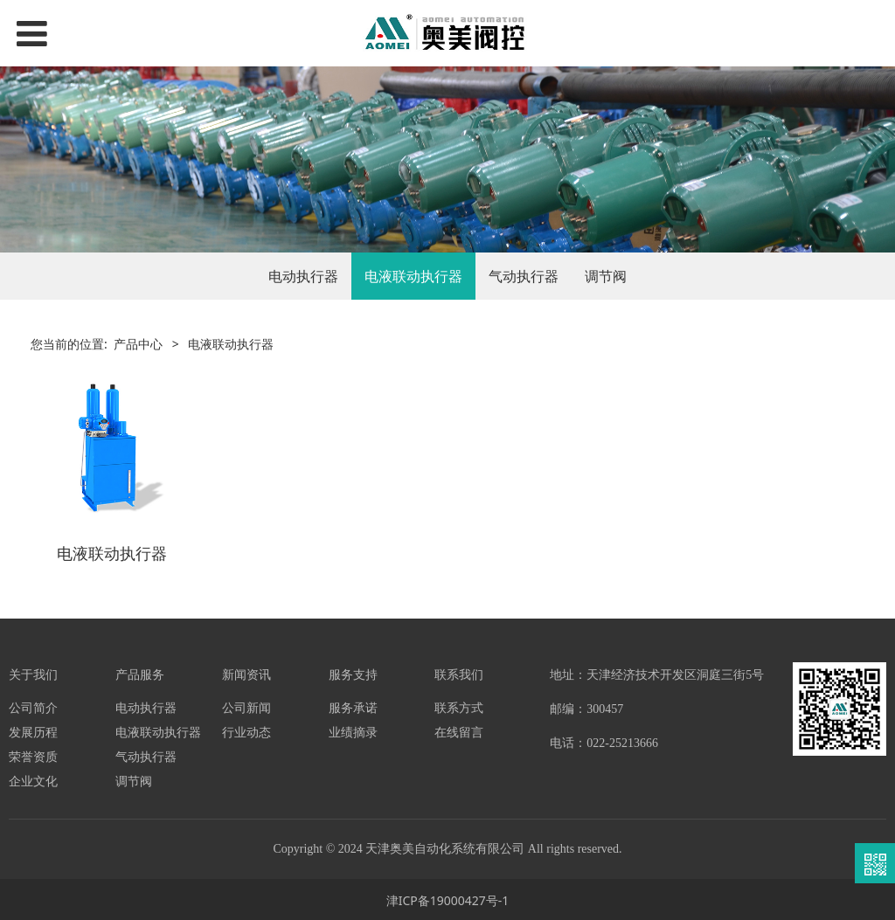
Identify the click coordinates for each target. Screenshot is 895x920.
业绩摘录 (353, 730)
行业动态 (246, 730)
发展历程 (33, 730)
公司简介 (33, 705)
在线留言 (458, 730)
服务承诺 (353, 705)
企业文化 (33, 779)
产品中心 (138, 343)
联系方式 (458, 705)
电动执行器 (303, 276)
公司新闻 (246, 705)
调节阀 (606, 276)
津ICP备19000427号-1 (448, 898)
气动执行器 (524, 276)
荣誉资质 (33, 754)
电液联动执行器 (413, 276)
